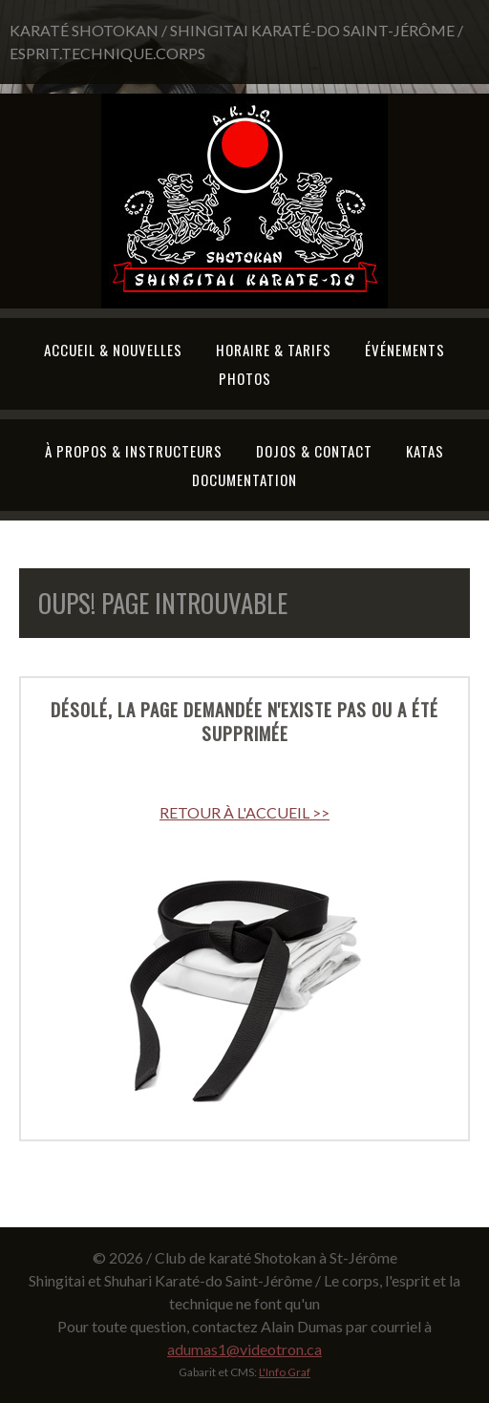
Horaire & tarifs (273, 349)
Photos (245, 378)
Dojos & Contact (314, 450)
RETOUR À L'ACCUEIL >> (244, 812)
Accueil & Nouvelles (113, 349)
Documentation (244, 479)
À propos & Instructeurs (134, 450)
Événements (405, 349)
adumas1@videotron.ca (244, 1349)
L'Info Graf (284, 1372)
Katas (425, 450)
